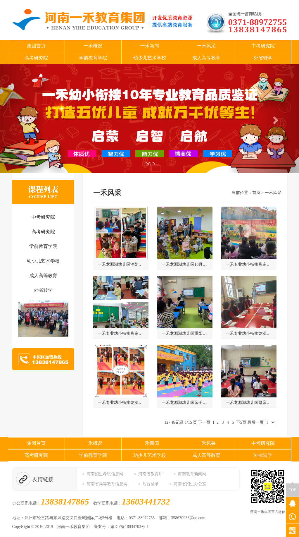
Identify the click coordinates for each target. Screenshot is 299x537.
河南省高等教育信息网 (107, 484)
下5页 (241, 422)
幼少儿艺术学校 (149, 57)
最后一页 (255, 422)
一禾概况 (93, 45)
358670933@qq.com (188, 518)
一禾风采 (206, 45)
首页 (256, 193)
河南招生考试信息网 (105, 474)
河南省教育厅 (150, 474)
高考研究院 (36, 57)
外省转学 (263, 57)
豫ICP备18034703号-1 (129, 526)
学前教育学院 (93, 57)
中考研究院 (263, 45)
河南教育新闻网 (192, 474)
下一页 (204, 422)
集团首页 (36, 45)
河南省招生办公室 (190, 484)
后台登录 (150, 484)
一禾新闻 (149, 45)
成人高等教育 (206, 57)
